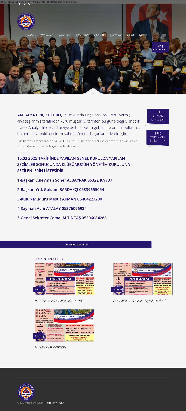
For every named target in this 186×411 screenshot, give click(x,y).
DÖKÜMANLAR (82, 35)
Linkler (131, 35)
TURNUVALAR (46, 35)
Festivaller (116, 35)
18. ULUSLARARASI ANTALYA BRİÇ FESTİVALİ (132, 301)
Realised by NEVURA (54, 402)
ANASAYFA (30, 35)
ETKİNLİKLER (100, 35)
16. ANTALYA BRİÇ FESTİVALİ (123, 347)
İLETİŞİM (143, 35)
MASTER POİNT (64, 35)
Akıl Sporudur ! (160, 48)
